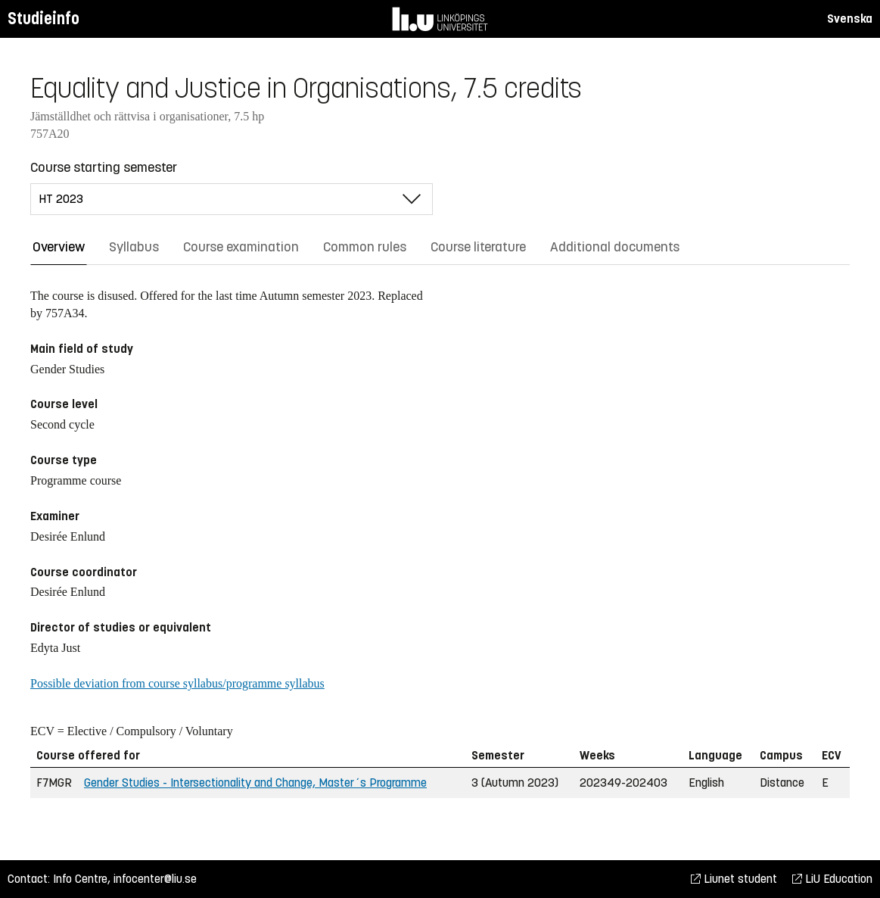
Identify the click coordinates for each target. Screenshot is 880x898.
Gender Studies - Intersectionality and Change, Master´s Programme (255, 782)
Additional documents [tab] (614, 247)
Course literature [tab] (478, 247)
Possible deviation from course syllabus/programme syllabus (177, 683)
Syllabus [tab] (134, 247)
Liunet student (734, 878)
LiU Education (832, 878)
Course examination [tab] (241, 247)
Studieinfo (43, 18)
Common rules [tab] (364, 247)
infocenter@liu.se (155, 878)
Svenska (849, 18)
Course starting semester (103, 167)
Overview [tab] (59, 247)
